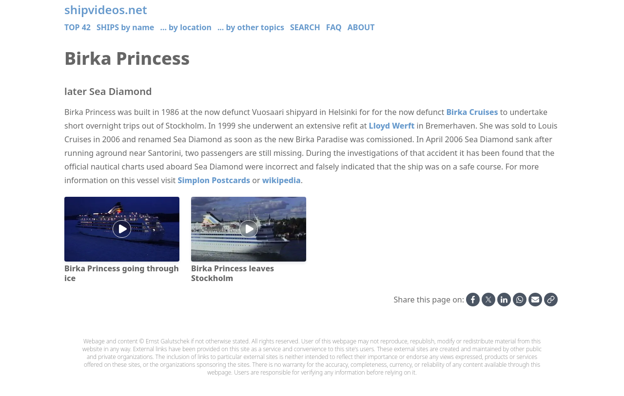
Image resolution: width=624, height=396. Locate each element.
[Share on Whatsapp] (519, 299)
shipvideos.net (105, 10)
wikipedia (281, 180)
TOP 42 (77, 27)
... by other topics (250, 27)
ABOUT (361, 27)
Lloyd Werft (392, 125)
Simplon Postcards (214, 180)
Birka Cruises (472, 112)
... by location (185, 27)
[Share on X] (488, 299)
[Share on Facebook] (473, 299)
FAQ (334, 27)
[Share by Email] (535, 299)
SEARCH (305, 27)
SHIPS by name (125, 27)
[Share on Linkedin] (504, 299)
